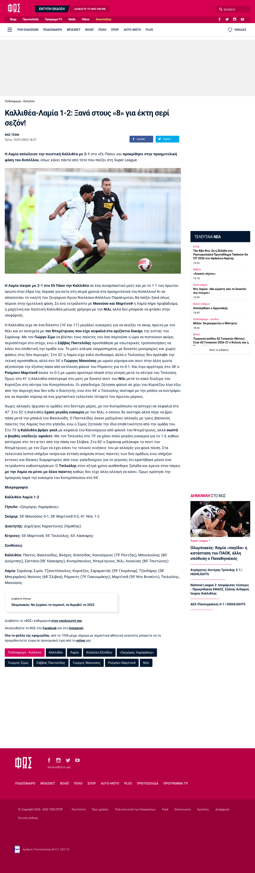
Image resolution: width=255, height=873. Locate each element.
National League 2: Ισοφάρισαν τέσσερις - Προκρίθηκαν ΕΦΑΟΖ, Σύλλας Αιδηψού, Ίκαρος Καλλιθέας (220, 589)
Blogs (13, 19)
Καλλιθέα (56, 652)
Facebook (50, 628)
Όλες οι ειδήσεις (219, 349)
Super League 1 (200, 541)
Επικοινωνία (183, 809)
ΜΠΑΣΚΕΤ (73, 29)
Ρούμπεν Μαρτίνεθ (122, 663)
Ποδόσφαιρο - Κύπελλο (20, 101)
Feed (165, 809)
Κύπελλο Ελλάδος (99, 652)
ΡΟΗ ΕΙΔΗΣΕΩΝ (27, 29)
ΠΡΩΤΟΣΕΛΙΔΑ (147, 783)
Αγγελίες (203, 809)
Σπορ (196, 246)
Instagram (76, 628)
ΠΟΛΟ (102, 29)
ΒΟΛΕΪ (89, 29)
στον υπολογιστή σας (66, 621)
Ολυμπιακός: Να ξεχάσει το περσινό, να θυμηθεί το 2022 (52, 605)
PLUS (149, 29)
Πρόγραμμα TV (53, 19)
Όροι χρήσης (100, 809)
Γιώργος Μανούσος (87, 663)
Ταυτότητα (78, 809)
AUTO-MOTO (132, 29)
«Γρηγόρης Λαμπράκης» (137, 652)
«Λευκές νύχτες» (204, 273)
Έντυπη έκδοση (28, 818)
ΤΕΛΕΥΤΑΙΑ (207, 237)
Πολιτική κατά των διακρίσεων (135, 809)
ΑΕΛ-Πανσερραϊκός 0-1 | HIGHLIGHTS (217, 604)
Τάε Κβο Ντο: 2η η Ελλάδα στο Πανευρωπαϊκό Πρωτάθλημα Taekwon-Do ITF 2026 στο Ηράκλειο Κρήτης (220, 254)
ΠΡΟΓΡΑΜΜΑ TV (175, 783)
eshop (80, 640)
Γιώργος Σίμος (18, 663)
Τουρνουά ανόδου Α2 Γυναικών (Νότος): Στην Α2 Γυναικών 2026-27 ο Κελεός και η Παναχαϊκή (221, 342)
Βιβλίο (197, 269)
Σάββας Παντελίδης (50, 663)
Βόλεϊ (196, 334)
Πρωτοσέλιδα (31, 19)
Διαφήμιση (222, 809)
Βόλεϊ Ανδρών (201, 303)
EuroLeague (200, 284)
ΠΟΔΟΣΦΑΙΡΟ (52, 29)
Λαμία (74, 652)
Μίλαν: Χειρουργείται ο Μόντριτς (215, 323)
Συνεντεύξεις (103, 19)
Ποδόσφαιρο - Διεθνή (206, 319)
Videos (85, 19)
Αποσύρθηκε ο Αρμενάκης (210, 308)
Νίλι (146, 663)
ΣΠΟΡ (115, 29)
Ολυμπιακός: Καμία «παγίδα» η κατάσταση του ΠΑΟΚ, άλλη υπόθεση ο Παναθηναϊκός (218, 553)
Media (71, 19)
